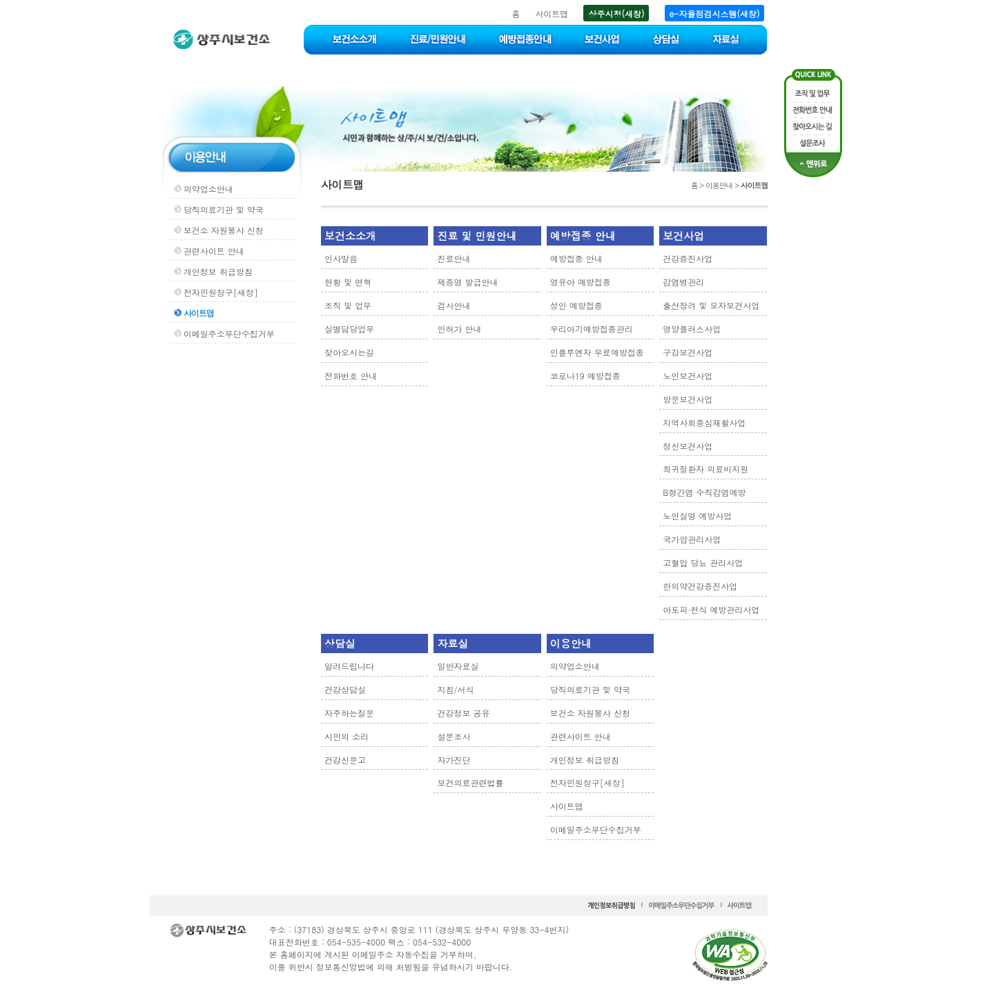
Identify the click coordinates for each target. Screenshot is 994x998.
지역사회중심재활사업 (704, 422)
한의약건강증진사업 (700, 586)
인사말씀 (341, 258)
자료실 (452, 643)
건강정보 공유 (463, 713)
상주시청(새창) (616, 13)
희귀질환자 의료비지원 (705, 469)
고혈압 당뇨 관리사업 (703, 562)
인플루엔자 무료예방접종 (597, 352)
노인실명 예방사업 (697, 515)
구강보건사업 (687, 352)
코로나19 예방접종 (585, 375)
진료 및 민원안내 (476, 235)
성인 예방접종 (576, 305)
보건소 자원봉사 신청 (224, 230)
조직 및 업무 (347, 305)
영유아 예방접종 (580, 282)
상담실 (339, 643)
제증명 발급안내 (467, 282)
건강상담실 (345, 689)
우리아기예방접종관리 (591, 329)
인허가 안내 (459, 329)
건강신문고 (345, 760)
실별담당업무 (349, 329)
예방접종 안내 (583, 235)
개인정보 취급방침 (218, 271)
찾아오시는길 (349, 352)
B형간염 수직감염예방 (704, 492)
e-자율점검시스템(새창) (715, 13)
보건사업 (683, 235)
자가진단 (453, 760)
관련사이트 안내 (214, 251)
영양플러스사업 (692, 329)
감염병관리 (683, 282)
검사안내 (453, 305)
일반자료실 (457, 666)
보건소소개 (350, 235)
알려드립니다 (349, 666)
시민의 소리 (346, 736)
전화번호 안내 (350, 375)
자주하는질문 (349, 713)
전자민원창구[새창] (221, 292)
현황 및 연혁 (347, 282)
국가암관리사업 (692, 539)
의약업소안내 (208, 188)
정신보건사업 (687, 446)
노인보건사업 (687, 375)
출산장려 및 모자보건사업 (711, 305)
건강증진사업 (687, 258)
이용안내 (571, 643)
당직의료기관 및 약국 (224, 209)
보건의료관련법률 (470, 782)
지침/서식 (455, 689)
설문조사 (453, 736)
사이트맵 (551, 13)
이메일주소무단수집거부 (229, 333)
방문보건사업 (687, 399)
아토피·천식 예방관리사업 (711, 609)
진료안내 (453, 258)
